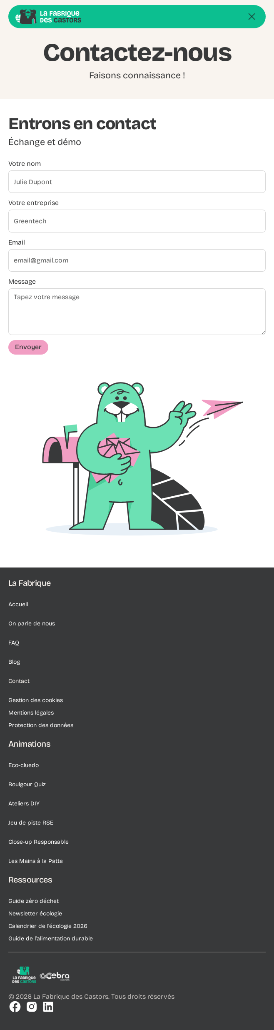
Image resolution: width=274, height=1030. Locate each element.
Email (16, 244)
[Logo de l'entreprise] (41, 976)
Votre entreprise (33, 205)
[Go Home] (48, 14)
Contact (19, 681)
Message (22, 284)
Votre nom (24, 166)
